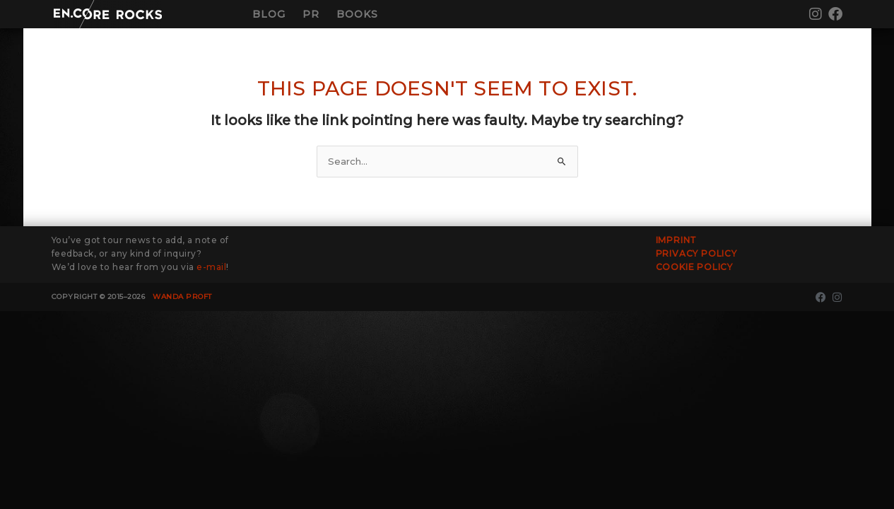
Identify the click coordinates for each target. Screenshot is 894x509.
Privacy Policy (696, 253)
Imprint (677, 240)
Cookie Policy (694, 267)
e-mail (211, 267)
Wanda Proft (182, 296)
